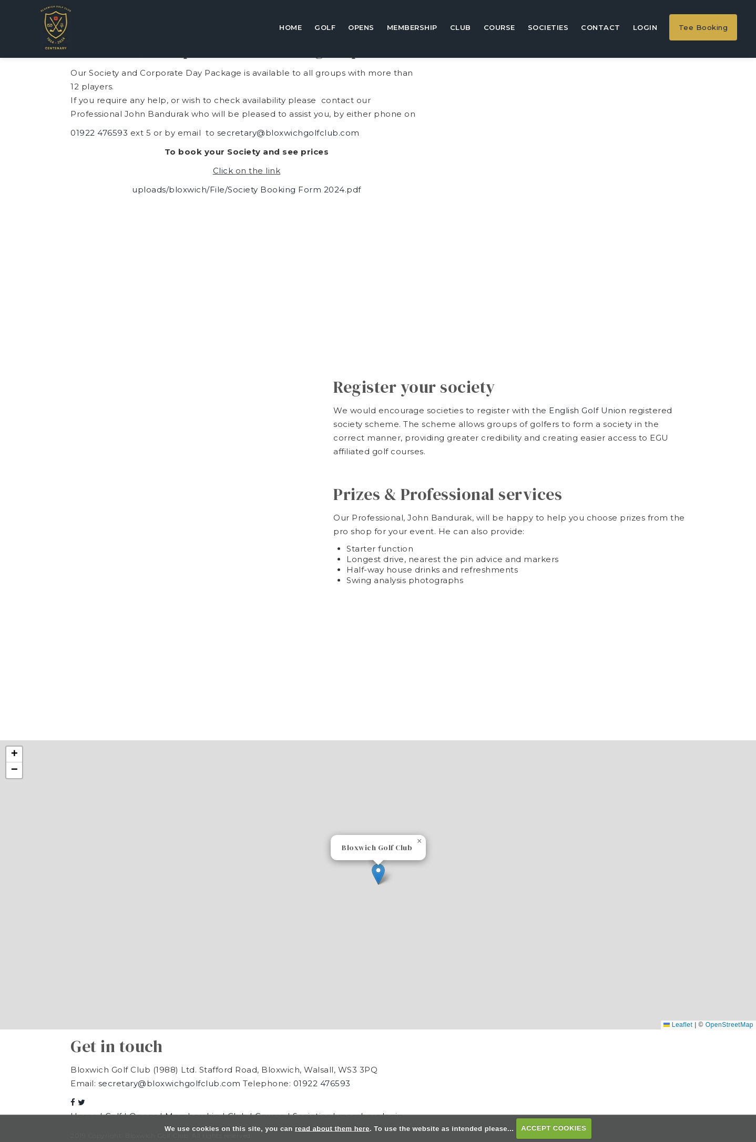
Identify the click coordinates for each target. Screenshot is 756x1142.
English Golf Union (589, 410)
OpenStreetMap (729, 1024)
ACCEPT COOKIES (553, 1128)
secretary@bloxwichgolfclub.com (288, 133)
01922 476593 (99, 133)
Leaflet (677, 1024)
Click (224, 171)
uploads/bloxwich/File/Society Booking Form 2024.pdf (246, 190)
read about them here (332, 1128)
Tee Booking (703, 27)
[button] (378, 874)
